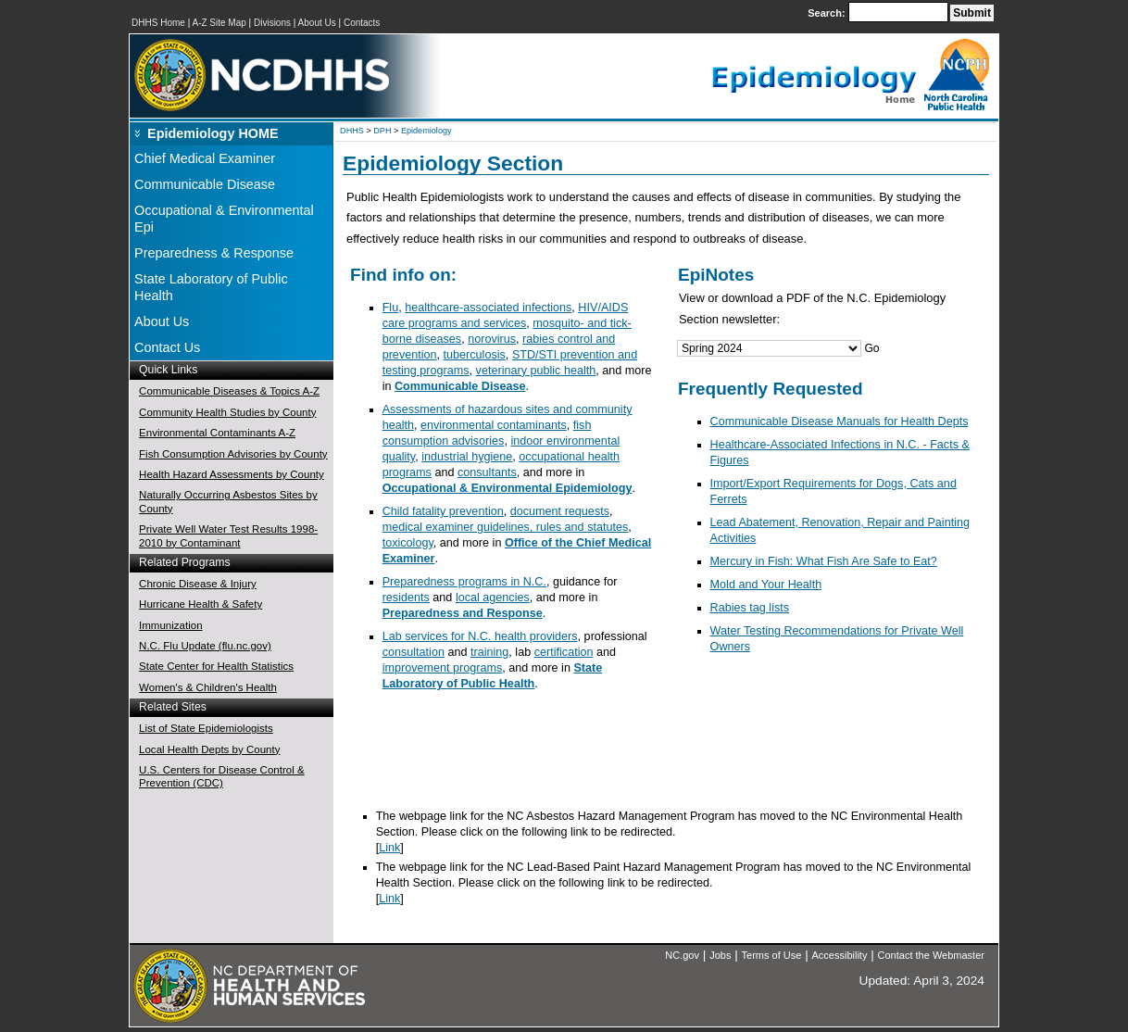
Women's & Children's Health (208, 687)
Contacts (362, 23)
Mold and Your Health (766, 584)
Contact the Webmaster (931, 955)
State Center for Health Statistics (216, 666)
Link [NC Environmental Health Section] (389, 847)
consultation (413, 652)
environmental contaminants (493, 425)
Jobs (720, 955)
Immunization (170, 625)
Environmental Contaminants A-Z (217, 432)
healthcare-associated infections (488, 307)
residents (406, 597)
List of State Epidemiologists (206, 728)
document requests (559, 511)
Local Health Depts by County (209, 749)
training (489, 652)
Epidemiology (426, 130)
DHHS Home (158, 23)
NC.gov (682, 955)
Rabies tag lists (750, 607)
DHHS (352, 130)
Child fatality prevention (443, 511)
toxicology (407, 542)
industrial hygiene (466, 456)
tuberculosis (475, 354)
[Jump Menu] (769, 348)
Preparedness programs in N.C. (464, 581)
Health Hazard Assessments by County (231, 474)
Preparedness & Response (214, 252)
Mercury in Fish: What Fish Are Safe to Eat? (823, 561)
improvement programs (442, 667)
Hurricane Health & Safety (200, 604)
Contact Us (167, 347)
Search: (827, 13)
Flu (390, 307)
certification (564, 652)
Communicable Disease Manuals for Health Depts (839, 421)
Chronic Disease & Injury (198, 583)
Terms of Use (772, 955)
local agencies (493, 597)
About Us (317, 23)
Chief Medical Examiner (204, 158)
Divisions (272, 23)
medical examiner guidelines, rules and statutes (505, 527)
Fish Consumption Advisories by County (233, 453)
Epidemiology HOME (213, 133)
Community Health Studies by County (227, 412)
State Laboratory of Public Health (211, 287)
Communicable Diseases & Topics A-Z (229, 390)
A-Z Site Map (218, 23)
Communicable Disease (204, 184)
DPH (382, 130)
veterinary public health (536, 370)
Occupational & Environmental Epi (224, 218)
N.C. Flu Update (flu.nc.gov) (205, 645)
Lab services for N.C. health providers (480, 636)
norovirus (492, 339)
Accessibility (840, 955)
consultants (487, 472)
